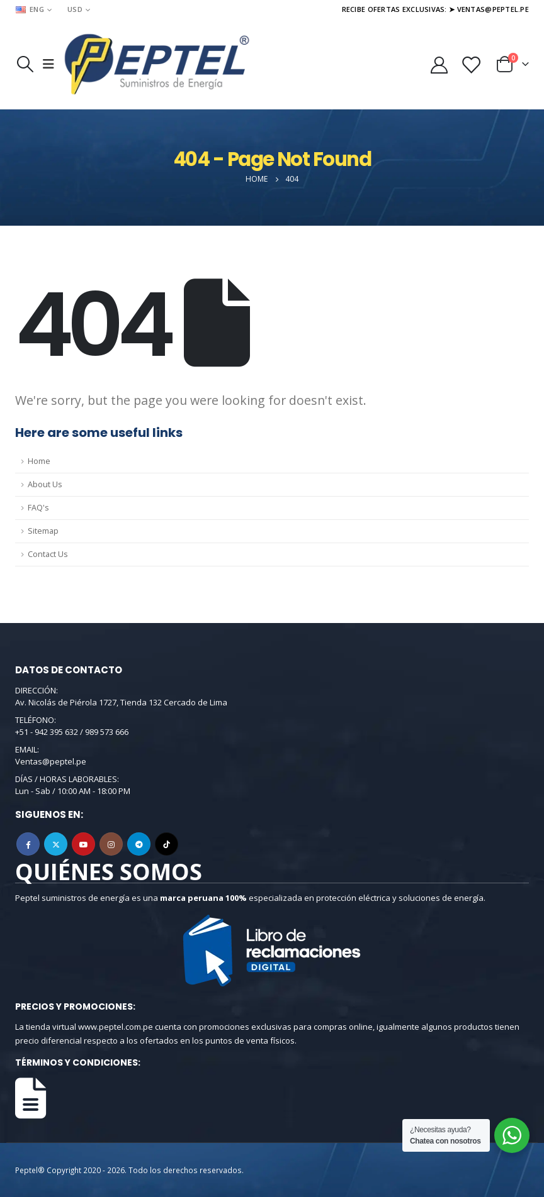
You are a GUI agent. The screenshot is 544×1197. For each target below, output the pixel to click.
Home (39, 461)
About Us (45, 484)
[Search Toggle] (25, 64)
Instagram (111, 844)
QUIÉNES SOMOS (108, 871)
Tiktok (166, 844)
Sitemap (43, 531)
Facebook (28, 844)
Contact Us (48, 554)
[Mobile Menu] (48, 64)
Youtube (83, 844)
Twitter (55, 844)
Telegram (138, 844)
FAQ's (38, 507)
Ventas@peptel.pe (50, 761)
